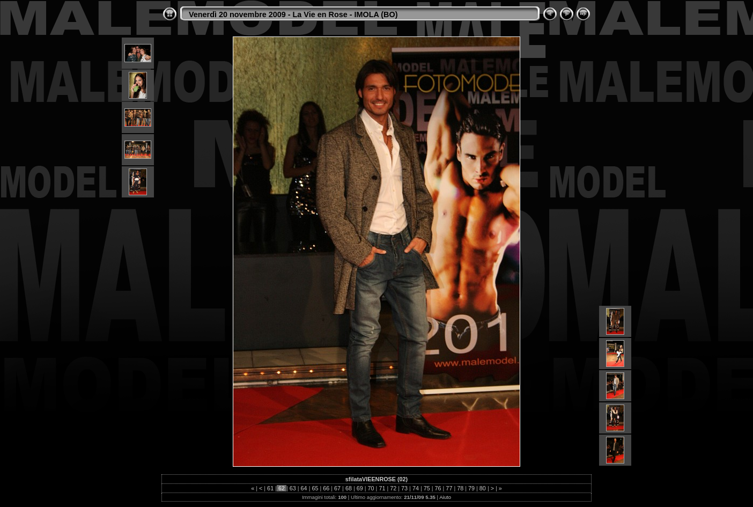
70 (371, 488)
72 (393, 488)
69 (360, 488)
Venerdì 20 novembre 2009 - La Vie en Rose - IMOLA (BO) (293, 14)
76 (438, 488)
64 (304, 488)
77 (449, 488)
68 (348, 488)
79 (471, 488)
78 (460, 488)
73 (404, 488)
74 (415, 488)
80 (483, 488)
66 (326, 488)
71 (382, 488)
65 (315, 488)
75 (427, 488)
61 (270, 488)
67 (337, 488)
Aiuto (445, 497)
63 (293, 488)
